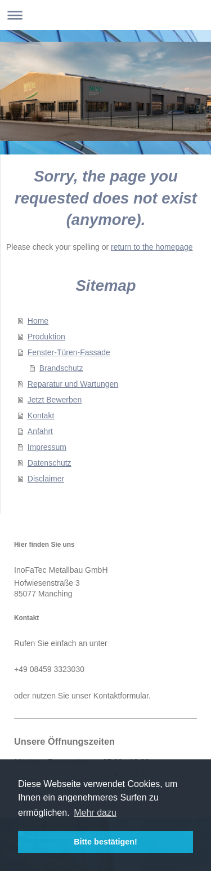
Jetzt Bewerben (55, 399)
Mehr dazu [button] (95, 812)
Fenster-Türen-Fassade (69, 352)
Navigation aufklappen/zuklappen (105, 15)
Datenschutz (49, 462)
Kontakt (41, 415)
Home (38, 320)
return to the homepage (152, 246)
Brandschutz (61, 368)
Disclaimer (46, 478)
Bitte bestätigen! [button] (105, 841)
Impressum (47, 447)
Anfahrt (40, 431)
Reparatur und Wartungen (73, 383)
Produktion (46, 336)
